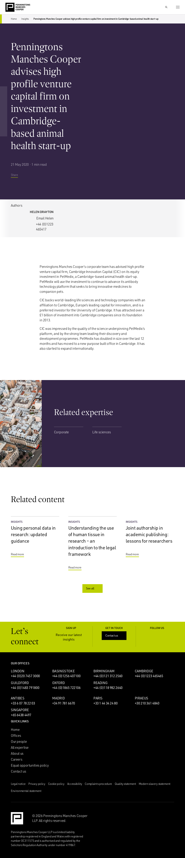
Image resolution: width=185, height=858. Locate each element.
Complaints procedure (98, 784)
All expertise (20, 747)
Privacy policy (36, 784)
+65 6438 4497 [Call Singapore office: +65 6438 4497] (21, 715)
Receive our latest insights (72, 637)
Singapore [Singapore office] (20, 710)
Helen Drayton (41, 212)
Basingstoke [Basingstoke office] (63, 671)
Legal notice (18, 784)
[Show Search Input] (166, 7)
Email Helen (45, 218)
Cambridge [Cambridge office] (144, 671)
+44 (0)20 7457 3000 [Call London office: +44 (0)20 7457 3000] (25, 676)
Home (14, 18)
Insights (25, 18)
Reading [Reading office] (100, 683)
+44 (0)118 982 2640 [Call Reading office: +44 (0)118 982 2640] (107, 687)
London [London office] (17, 671)
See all (93, 588)
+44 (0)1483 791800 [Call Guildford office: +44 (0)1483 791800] (25, 687)
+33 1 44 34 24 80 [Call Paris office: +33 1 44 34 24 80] (105, 703)
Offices (16, 735)
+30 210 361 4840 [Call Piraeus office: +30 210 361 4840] (147, 703)
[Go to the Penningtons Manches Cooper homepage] (17, 7)
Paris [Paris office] (97, 698)
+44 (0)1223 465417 (44, 226)
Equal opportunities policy (30, 765)
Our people (19, 741)
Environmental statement (26, 791)
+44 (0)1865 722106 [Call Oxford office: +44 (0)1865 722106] (66, 687)
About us (17, 753)
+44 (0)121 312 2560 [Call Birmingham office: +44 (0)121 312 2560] (107, 676)
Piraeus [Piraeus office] (141, 698)
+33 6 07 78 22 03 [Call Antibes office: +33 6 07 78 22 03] (23, 703)
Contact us (114, 635)
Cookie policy (56, 784)
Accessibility (74, 784)
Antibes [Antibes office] (17, 698)
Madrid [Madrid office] (58, 698)
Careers (16, 759)
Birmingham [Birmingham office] (103, 671)
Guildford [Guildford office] (20, 683)
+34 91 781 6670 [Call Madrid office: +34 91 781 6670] (63, 703)
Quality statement (125, 784)
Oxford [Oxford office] (58, 683)
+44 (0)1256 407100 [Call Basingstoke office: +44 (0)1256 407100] (66, 676)
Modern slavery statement (154, 784)
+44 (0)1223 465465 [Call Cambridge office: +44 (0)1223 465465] (149, 676)
